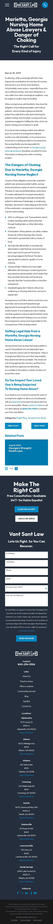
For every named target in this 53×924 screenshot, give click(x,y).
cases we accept (26, 509)
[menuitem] (14, 920)
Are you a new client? (14, 587)
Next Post (39, 426)
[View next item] (16, 468)
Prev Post (13, 426)
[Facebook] (18, 893)
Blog (26, 696)
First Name (10, 553)
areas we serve (26, 518)
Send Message (26, 638)
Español (26, 701)
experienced (16, 402)
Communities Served (26, 691)
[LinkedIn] (26, 893)
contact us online (35, 405)
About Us (26, 676)
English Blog (22, 418)
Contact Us (26, 706)
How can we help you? (15, 595)
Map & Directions (26, 732)
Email (8, 579)
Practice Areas (26, 681)
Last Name (10, 562)
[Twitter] (22, 893)
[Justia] (30, 893)
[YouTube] (35, 893)
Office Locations (26, 686)
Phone (8, 570)
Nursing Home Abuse (37, 418)
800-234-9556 (26, 664)
